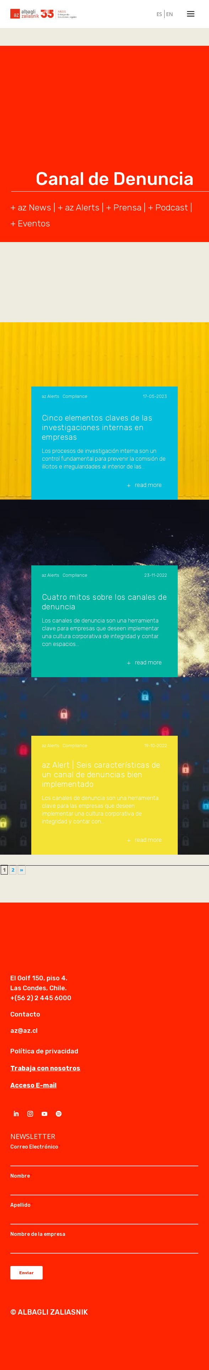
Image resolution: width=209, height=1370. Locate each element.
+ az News (30, 207)
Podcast (171, 207)
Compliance (75, 396)
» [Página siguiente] (21, 869)
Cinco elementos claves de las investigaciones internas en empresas (97, 427)
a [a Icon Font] (191, 14)
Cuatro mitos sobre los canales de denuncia (104, 602)
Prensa (127, 207)
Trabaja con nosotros (45, 1068)
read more (148, 484)
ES (159, 14)
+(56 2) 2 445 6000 (40, 998)
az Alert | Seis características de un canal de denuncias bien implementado (101, 774)
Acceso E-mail (33, 1085)
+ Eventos (30, 223)
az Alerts (82, 207)
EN (169, 14)
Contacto (25, 1014)
